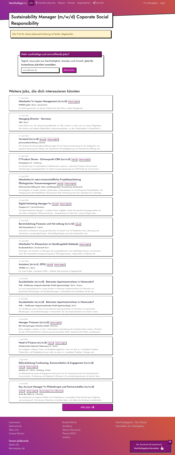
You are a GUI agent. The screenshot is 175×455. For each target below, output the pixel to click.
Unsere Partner (16, 433)
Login (162, 2)
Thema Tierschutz (71, 430)
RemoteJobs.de (17, 448)
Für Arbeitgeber (151, 2)
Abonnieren (69, 70)
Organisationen (83, 2)
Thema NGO (69, 433)
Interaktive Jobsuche (45, 3)
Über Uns (14, 430)
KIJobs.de (14, 444)
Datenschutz (15, 426)
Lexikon (66, 437)
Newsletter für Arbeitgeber (130, 426)
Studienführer (69, 422)
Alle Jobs (87, 407)
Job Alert (98, 3)
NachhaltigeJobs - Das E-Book (131, 422)
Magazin (61, 2)
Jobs (31, 2)
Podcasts (71, 2)
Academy (67, 426)
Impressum (14, 422)
